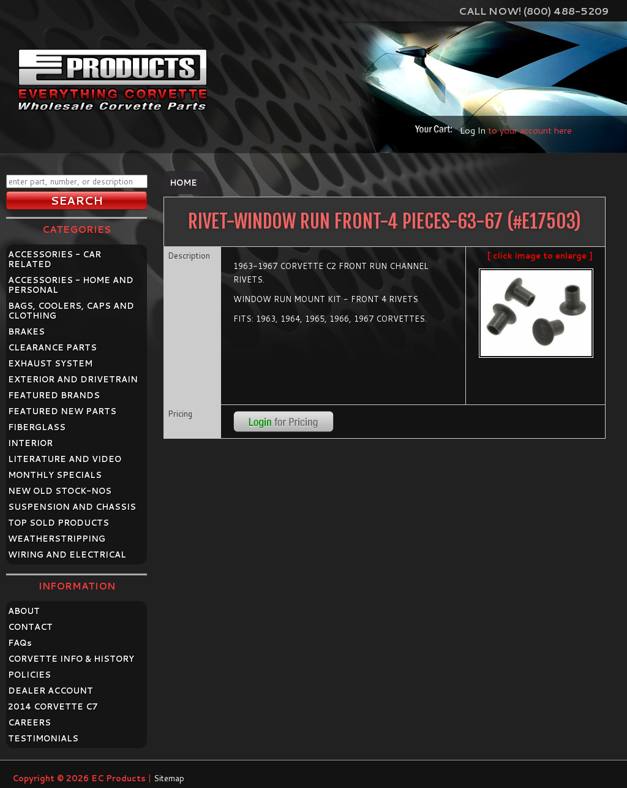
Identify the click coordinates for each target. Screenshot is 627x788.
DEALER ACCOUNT (50, 690)
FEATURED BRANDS (54, 395)
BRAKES (26, 331)
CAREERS (29, 722)
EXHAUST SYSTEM (50, 363)
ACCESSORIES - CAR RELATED (54, 259)
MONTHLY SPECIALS (55, 474)
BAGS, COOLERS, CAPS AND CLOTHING (71, 310)
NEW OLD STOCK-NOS (59, 490)
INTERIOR (30, 443)
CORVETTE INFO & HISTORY (71, 658)
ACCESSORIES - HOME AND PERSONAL (70, 285)
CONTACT (30, 626)
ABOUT (24, 610)
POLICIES (29, 674)
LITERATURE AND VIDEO (64, 458)
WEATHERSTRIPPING (56, 538)
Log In (473, 130)
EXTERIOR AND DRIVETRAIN (73, 379)
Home (183, 182)
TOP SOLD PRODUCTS (58, 522)
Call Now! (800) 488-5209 (534, 11)
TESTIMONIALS (43, 738)
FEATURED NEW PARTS (62, 411)
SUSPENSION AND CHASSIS (72, 506)
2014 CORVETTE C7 (53, 706)
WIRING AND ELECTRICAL (67, 554)
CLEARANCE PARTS (52, 347)
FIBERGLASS (37, 427)
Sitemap (169, 778)
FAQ (20, 642)
